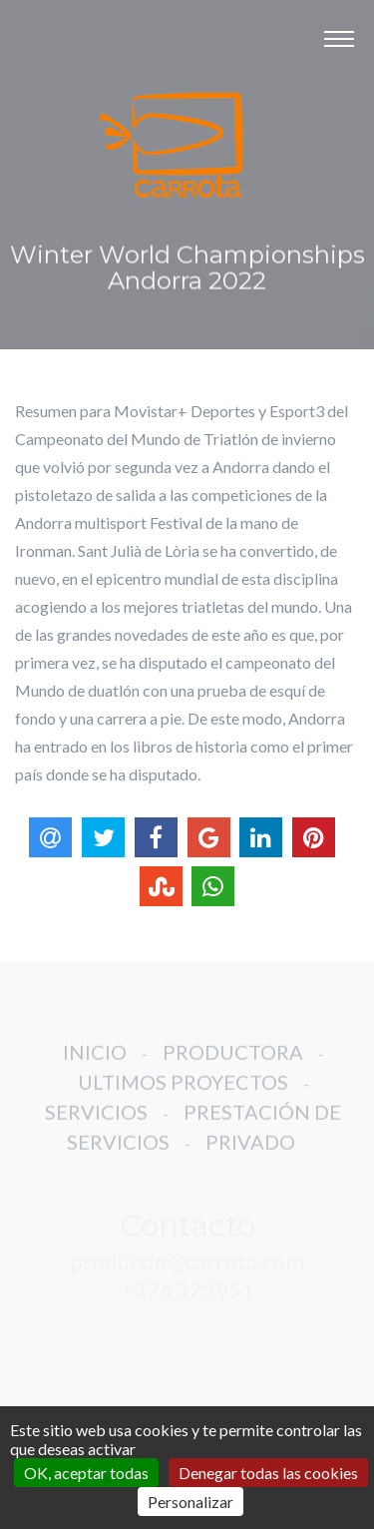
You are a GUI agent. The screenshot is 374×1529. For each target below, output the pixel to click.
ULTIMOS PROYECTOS (183, 1092)
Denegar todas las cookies (268, 1472)
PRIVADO (250, 1152)
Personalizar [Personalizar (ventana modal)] (190, 1501)
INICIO (95, 1062)
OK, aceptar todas (86, 1472)
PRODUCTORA (233, 1062)
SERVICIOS (96, 1122)
